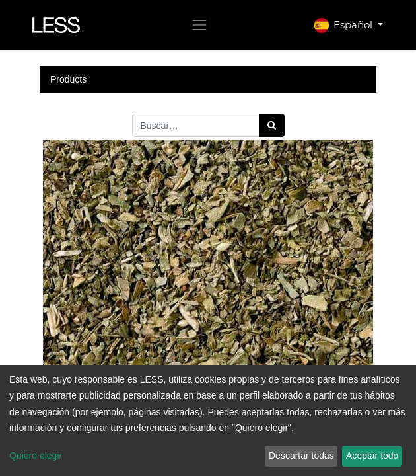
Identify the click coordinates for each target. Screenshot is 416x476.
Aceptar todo (372, 455)
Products (68, 79)
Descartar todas (301, 455)
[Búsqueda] (272, 125)
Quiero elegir (35, 455)
